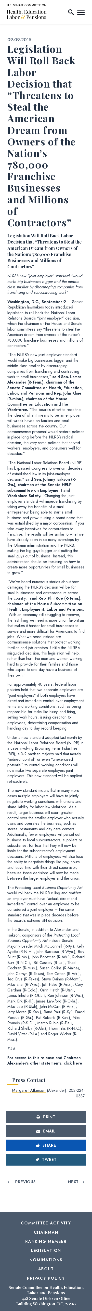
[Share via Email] (46, 1131)
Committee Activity (46, 1223)
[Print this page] (46, 1117)
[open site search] (71, 12)
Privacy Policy (46, 1278)
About (46, 1269)
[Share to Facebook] (46, 1145)
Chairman (46, 1232)
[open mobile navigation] (81, 12)
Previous (25, 1182)
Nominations (45, 1260)
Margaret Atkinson (29, 1090)
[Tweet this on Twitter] (46, 1160)
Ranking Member (46, 1241)
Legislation (46, 1250)
